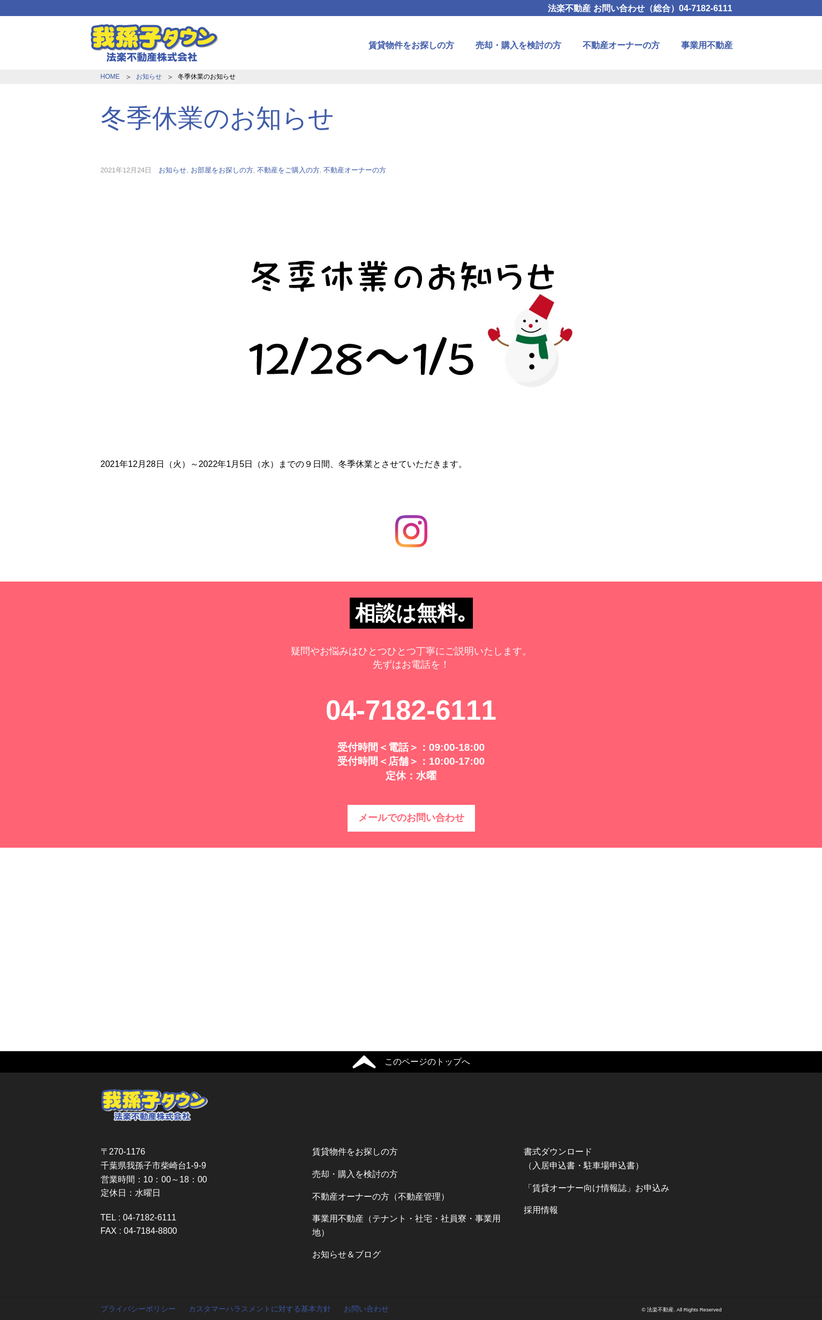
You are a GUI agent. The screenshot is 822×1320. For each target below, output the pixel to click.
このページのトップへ (427, 1061)
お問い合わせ (366, 1308)
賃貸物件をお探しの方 (411, 45)
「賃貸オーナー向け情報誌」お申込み (596, 1188)
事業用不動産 (707, 45)
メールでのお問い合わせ (411, 817)
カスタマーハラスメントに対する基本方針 (259, 1308)
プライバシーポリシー (138, 1308)
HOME (110, 76)
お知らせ (149, 76)
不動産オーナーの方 (621, 45)
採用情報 (541, 1210)
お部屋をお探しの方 (222, 170)
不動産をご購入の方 (288, 170)
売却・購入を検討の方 (518, 45)
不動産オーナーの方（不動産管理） (380, 1196)
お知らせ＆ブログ (346, 1254)
